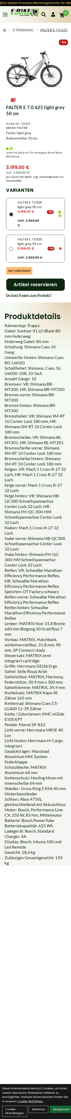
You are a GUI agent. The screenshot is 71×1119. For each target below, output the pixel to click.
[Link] (5, 14)
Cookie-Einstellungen (14, 1111)
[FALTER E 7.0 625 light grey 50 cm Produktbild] (35, 69)
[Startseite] (4, 30)
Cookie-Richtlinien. (30, 1101)
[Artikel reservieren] (35, 284)
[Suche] (43, 14)
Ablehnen (38, 1109)
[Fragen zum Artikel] (35, 295)
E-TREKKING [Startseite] (23, 30)
